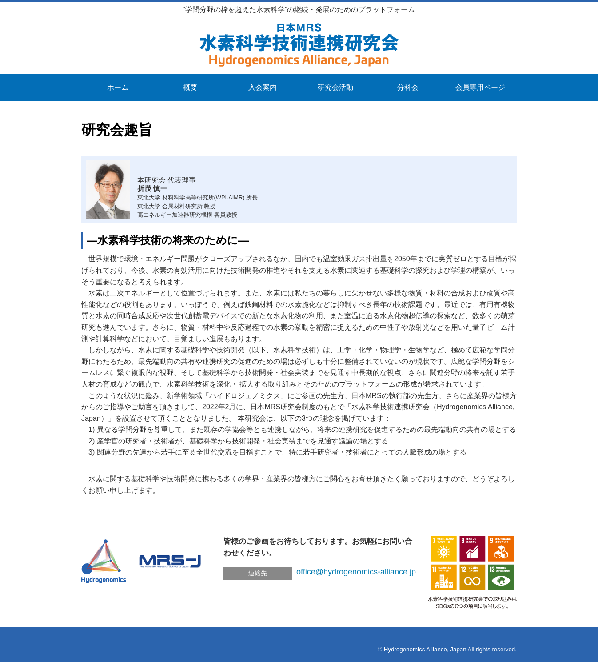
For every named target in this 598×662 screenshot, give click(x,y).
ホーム (117, 87)
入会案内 (262, 87)
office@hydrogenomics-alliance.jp (356, 571)
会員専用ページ (480, 87)
